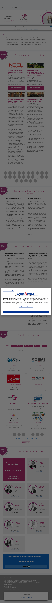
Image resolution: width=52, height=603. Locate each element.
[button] (26, 312)
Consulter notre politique (26, 306)
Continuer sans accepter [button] (8, 290)
